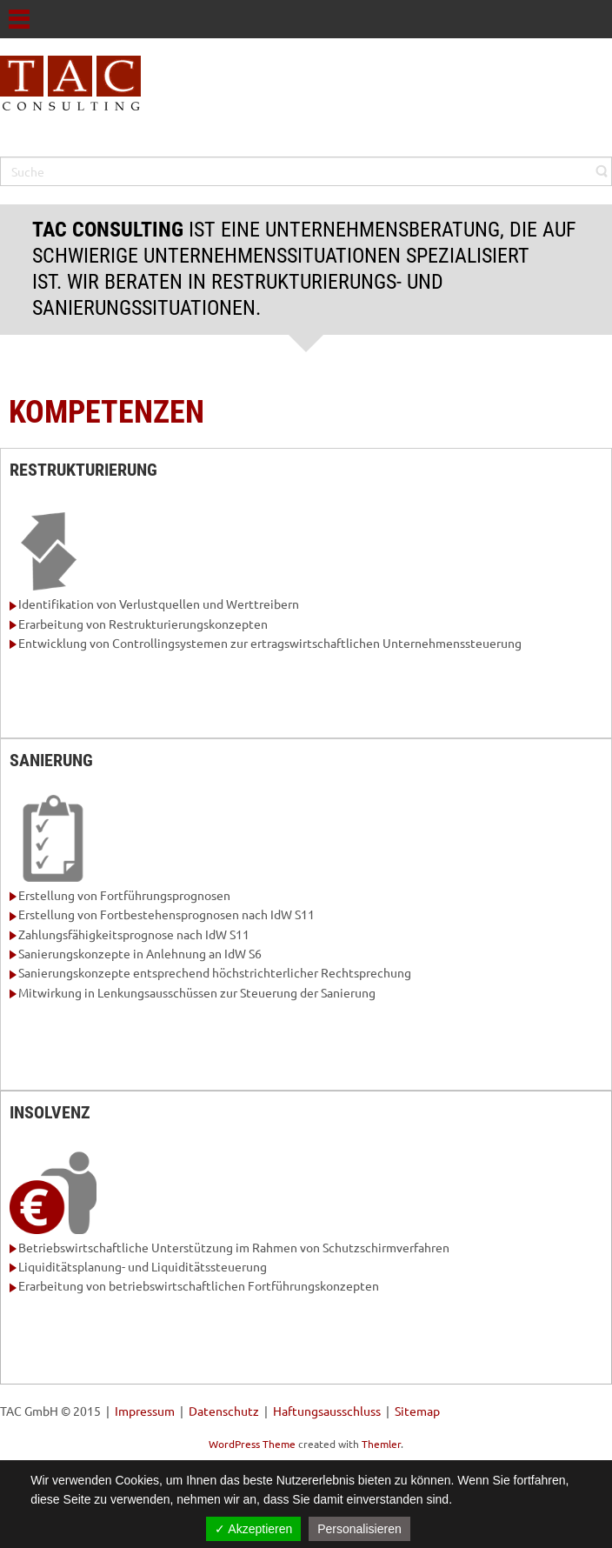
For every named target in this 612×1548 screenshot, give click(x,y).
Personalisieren (359, 1529)
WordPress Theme (252, 1444)
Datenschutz (224, 1410)
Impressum (145, 1410)
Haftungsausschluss (327, 1410)
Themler (381, 1444)
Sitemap (417, 1410)
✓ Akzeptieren (253, 1529)
